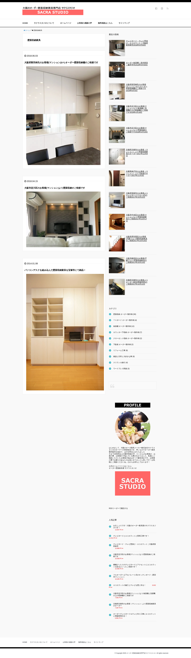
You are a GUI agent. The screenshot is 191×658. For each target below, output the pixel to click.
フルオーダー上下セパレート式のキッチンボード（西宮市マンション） (134, 576)
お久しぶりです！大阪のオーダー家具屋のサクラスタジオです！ (134, 527)
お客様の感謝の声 (84, 23)
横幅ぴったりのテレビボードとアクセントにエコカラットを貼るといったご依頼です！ (134, 566)
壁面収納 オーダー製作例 (123, 314)
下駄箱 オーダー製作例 (122, 344)
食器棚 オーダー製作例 (122, 326)
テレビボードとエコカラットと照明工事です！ (131, 536)
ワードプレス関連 (120, 369)
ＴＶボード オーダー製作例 (123, 320)
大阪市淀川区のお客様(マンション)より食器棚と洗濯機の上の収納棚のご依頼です (134, 594)
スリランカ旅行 (119, 362)
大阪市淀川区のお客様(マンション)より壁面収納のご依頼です (54, 188)
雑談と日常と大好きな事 (122, 356)
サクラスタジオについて (44, 23)
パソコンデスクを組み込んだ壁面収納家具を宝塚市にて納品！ (55, 270)
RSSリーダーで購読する (118, 508)
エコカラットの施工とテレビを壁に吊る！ (129, 585)
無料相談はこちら (105, 23)
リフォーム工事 (119, 350)
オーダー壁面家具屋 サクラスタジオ (123, 468)
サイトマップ (124, 23)
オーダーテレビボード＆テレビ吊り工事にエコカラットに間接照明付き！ (134, 615)
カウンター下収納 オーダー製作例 (126, 332)
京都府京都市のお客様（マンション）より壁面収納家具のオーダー (134, 605)
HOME (25, 23)
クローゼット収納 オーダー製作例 (126, 338)
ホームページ (65, 23)
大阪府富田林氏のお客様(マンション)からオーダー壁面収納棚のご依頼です (61, 62)
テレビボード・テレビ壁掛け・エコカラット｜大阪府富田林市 (134, 545)
